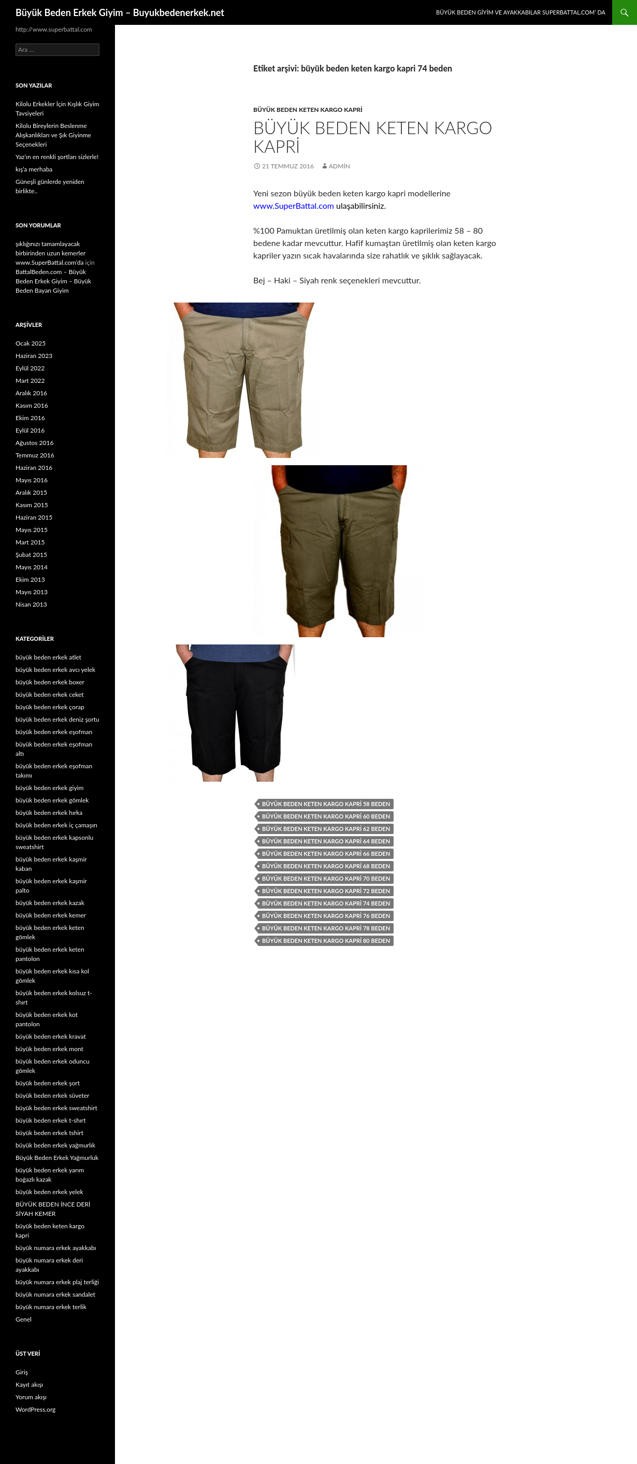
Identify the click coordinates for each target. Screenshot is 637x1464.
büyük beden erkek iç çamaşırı (56, 825)
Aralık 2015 (31, 492)
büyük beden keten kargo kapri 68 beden (326, 866)
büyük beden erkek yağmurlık (55, 1145)
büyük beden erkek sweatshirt (56, 1108)
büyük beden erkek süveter (52, 1095)
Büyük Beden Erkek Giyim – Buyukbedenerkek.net (120, 12)
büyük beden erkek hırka (49, 812)
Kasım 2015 (32, 505)
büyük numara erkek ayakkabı (56, 1248)
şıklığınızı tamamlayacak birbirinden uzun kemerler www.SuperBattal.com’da (50, 253)
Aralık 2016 (31, 393)
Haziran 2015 (34, 517)
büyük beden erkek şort (48, 1083)
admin (339, 166)
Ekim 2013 (30, 579)
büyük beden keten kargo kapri (308, 109)
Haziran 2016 (34, 467)
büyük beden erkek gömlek (52, 800)
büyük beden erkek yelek (49, 1192)
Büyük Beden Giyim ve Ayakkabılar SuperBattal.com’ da (520, 12)
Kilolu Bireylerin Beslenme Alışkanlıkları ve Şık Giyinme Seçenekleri (53, 135)
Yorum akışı (31, 1397)
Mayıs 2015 (32, 530)
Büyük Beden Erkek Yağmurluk (57, 1157)
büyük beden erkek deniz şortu (57, 719)
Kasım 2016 (32, 405)
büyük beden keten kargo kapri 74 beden (326, 903)
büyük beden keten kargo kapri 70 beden (326, 878)
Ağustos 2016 (34, 443)
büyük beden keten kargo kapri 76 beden (326, 915)
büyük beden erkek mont (49, 1049)
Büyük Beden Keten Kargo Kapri (373, 136)
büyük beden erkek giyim (49, 788)
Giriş (22, 1372)
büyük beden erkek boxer (50, 682)
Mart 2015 (30, 542)
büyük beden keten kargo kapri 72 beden (326, 890)
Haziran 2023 (34, 356)
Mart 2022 (30, 380)
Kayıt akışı (29, 1384)
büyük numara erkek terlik (51, 1307)
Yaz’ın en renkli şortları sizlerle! (57, 157)
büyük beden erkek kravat (51, 1036)
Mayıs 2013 (32, 592)
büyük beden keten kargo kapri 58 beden (326, 803)
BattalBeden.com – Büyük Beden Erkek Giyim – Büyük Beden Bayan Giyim (53, 281)
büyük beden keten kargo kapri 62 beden (326, 828)
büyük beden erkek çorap (50, 707)
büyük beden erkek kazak (50, 903)
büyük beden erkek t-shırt (51, 1120)
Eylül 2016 (30, 430)
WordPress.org (35, 1409)
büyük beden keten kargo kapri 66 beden (326, 853)
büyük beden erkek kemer (51, 915)
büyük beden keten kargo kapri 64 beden (326, 841)
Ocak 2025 (31, 343)
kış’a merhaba (34, 169)
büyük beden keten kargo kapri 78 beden (326, 928)
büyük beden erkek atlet (48, 657)
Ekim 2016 (30, 418)
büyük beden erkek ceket (50, 694)
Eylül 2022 (30, 368)
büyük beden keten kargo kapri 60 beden (326, 816)
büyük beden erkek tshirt (49, 1133)
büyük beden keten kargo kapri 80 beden (326, 940)
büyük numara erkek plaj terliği (57, 1282)
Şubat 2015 (31, 554)
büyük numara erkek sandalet (55, 1294)
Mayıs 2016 (32, 480)
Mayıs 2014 (32, 567)
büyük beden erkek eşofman (54, 732)
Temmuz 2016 (35, 455)
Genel (24, 1319)
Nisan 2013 (31, 604)
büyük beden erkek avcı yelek (55, 669)
